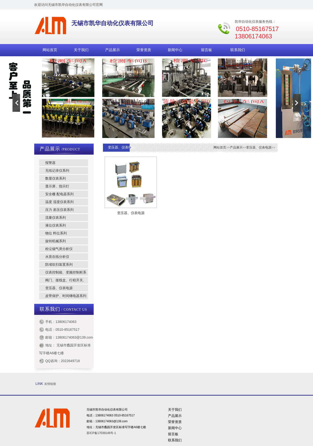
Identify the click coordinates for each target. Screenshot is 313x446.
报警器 (50, 163)
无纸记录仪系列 (57, 170)
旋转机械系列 (55, 241)
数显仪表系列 (55, 178)
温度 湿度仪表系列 (59, 202)
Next (297, 103)
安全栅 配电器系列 (59, 194)
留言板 (206, 50)
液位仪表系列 (55, 225)
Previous (16, 103)
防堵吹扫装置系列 (59, 264)
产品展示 (112, 50)
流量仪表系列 (55, 217)
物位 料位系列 (56, 233)
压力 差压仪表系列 (59, 210)
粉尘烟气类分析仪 (59, 249)
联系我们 (237, 50)
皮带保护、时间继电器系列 (65, 296)
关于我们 (81, 50)
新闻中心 (175, 50)
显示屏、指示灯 (57, 186)
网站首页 (50, 50)
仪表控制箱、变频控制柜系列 (62, 273)
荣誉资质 (143, 50)
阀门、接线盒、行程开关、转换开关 (62, 281)
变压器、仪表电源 (59, 288)
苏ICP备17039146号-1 (101, 433)
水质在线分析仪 (57, 257)
